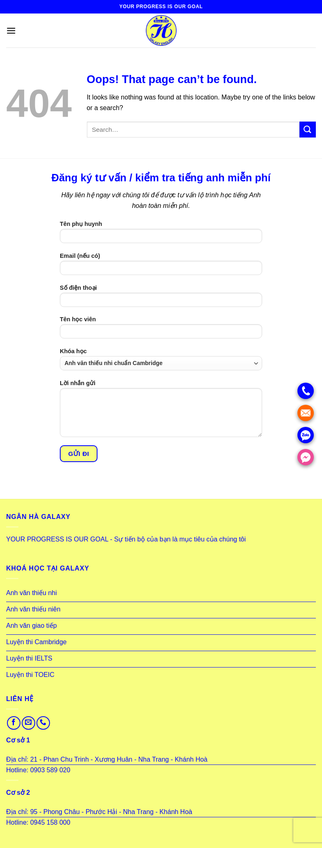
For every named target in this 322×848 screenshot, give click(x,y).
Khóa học (161, 359)
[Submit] (307, 130)
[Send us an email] (28, 723)
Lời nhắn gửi (161, 411)
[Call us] (43, 723)
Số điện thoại (161, 298)
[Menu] (11, 30)
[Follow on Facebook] (13, 723)
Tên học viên (161, 330)
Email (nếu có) (161, 267)
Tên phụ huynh (161, 235)
